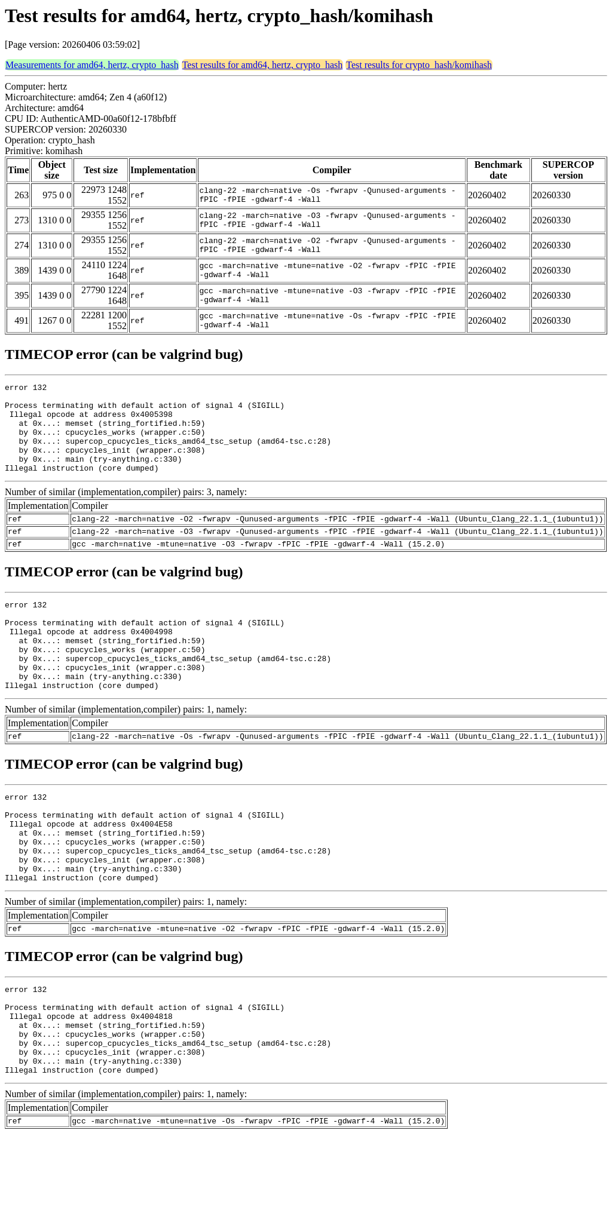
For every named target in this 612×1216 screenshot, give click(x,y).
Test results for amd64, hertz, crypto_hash (262, 65)
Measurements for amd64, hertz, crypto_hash (92, 65)
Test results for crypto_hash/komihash (419, 65)
